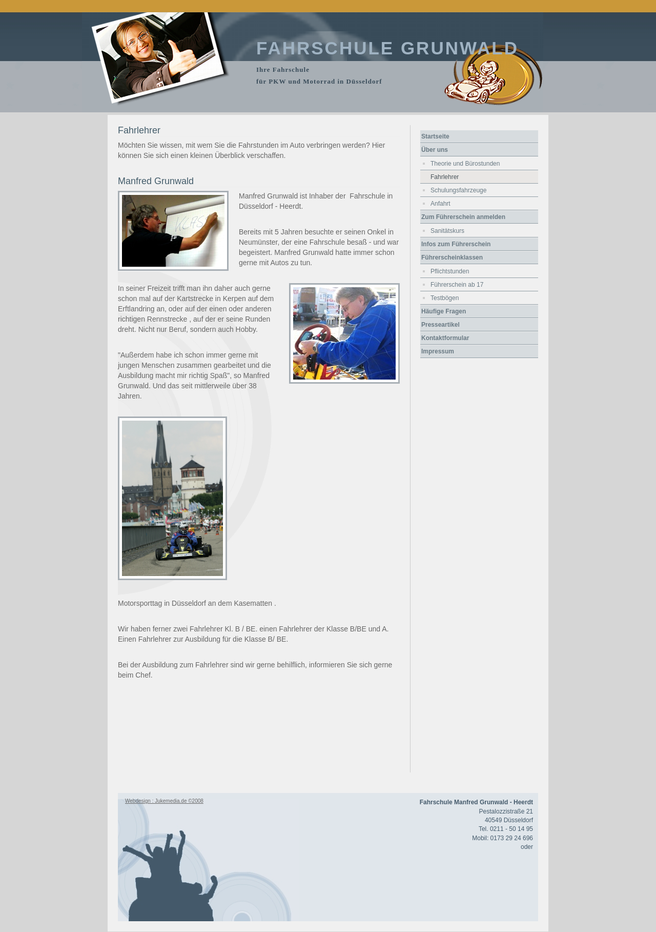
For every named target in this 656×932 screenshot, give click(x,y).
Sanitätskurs (447, 230)
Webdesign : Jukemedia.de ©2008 (164, 801)
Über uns (434, 149)
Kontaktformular (445, 338)
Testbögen (444, 298)
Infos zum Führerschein (455, 244)
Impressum (437, 351)
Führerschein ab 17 (456, 284)
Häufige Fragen (443, 311)
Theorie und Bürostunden (465, 163)
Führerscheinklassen (452, 257)
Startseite (435, 136)
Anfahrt (440, 203)
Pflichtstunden (449, 271)
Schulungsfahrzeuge (458, 190)
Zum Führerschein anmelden (463, 217)
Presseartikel (440, 324)
